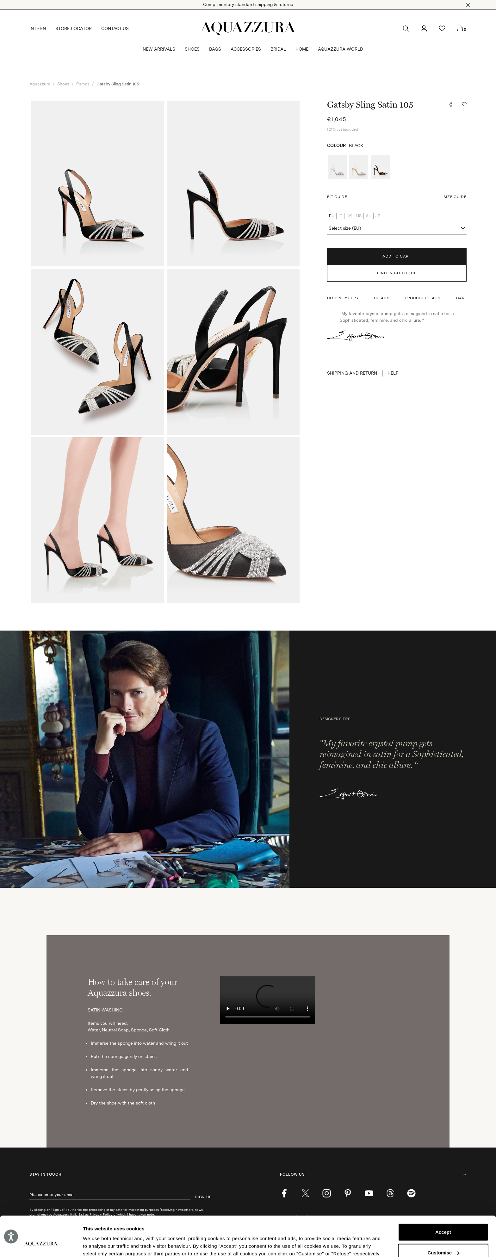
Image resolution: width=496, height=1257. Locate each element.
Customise (443, 1218)
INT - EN (37, 28)
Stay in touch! (46, 1174)
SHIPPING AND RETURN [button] (352, 373)
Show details (97, 1244)
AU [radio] (368, 216)
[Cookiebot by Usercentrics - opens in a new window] (41, 1244)
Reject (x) (443, 1238)
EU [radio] (331, 216)
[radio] (337, 167)
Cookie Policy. (165, 1227)
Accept (443, 1198)
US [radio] (359, 216)
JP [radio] (377, 216)
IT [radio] (340, 216)
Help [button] (393, 373)
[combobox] (396, 228)
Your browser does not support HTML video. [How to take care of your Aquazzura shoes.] (267, 1000)
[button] (468, 5)
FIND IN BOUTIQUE (397, 273)
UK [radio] (349, 216)
